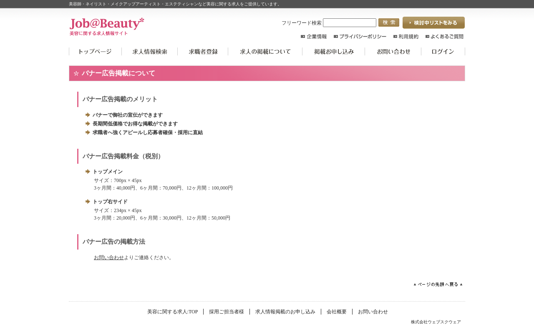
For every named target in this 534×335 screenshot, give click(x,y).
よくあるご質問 (444, 36)
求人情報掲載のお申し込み (285, 312)
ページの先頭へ (438, 284)
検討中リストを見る (434, 23)
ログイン (443, 51)
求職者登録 (203, 51)
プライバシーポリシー (360, 36)
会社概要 (337, 312)
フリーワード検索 (329, 22)
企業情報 (313, 36)
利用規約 (406, 36)
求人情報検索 (150, 51)
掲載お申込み (333, 51)
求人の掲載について (265, 51)
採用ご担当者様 (226, 312)
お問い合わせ (393, 51)
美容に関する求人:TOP (95, 51)
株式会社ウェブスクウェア (436, 322)
